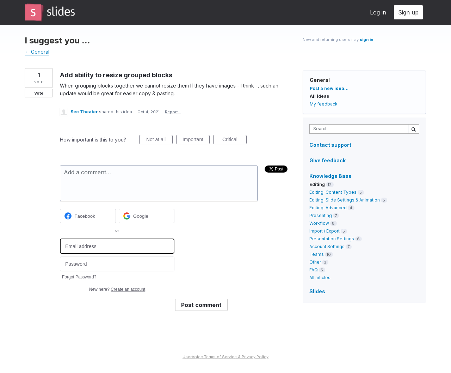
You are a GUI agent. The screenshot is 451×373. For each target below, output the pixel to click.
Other (315, 262)
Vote (38, 93)
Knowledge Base (330, 176)
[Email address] (117, 246)
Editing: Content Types (333, 192)
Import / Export (324, 231)
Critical (234, 140)
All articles (319, 277)
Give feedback (327, 160)
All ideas (319, 96)
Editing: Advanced (328, 207)
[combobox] (360, 129)
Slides (317, 291)
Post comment (201, 304)
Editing (317, 184)
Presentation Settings (331, 238)
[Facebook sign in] (88, 216)
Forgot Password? (79, 277)
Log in (378, 12)
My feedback (324, 104)
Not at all (159, 140)
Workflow (319, 223)
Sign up (408, 12)
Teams (316, 254)
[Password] (117, 264)
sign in (366, 39)
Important (196, 140)
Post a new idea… (329, 88)
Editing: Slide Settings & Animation (344, 200)
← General (37, 52)
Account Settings (327, 246)
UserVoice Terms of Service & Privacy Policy (225, 356)
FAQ (313, 269)
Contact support (330, 145)
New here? (117, 289)
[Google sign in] (147, 216)
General (320, 80)
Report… (173, 111)
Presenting (320, 215)
